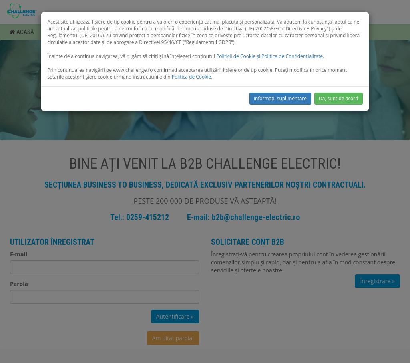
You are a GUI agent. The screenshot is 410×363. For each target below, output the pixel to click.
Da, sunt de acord (338, 98)
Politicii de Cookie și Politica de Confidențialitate (269, 56)
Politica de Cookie (191, 76)
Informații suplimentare (280, 98)
